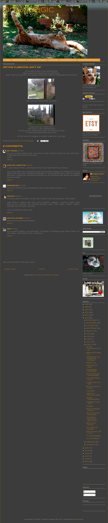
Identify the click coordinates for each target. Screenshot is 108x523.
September (92, 328)
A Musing (90, 391)
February (91, 442)
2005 (87, 461)
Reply (10, 159)
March (89, 344)
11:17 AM (23, 185)
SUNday (89, 406)
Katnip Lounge (15, 218)
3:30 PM (18, 196)
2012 (87, 315)
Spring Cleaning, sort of (93, 348)
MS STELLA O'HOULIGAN (37, 60)
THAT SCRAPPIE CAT (68, 60)
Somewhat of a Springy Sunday (93, 358)
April (88, 342)
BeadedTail (13, 185)
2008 (87, 453)
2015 (87, 307)
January (90, 444)
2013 (87, 312)
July (88, 333)
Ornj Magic (28, 10)
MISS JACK (53, 60)
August (90, 331)
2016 (87, 304)
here (90, 105)
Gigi (9, 229)
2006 (87, 459)
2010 (87, 448)
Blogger (80, 519)
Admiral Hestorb (16, 165)
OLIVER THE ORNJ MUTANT (88, 60)
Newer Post (9, 269)
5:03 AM (29, 165)
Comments (90, 494)
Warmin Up (91, 362)
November (91, 323)
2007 (87, 456)
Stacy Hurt (98, 174)
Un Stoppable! (93, 438)
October (90, 325)
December (91, 320)
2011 (86, 318)
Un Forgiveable (93, 436)
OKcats (11, 196)
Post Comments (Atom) (48, 275)
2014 (87, 309)
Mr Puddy (12, 151)
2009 (87, 450)
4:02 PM (26, 218)
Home (7, 60)
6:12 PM (14, 229)
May (88, 339)
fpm (61, 519)
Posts (87, 491)
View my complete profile (95, 178)
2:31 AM (21, 151)
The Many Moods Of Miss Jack (91, 419)
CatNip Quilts (18, 60)
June (89, 336)
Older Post (73, 269)
